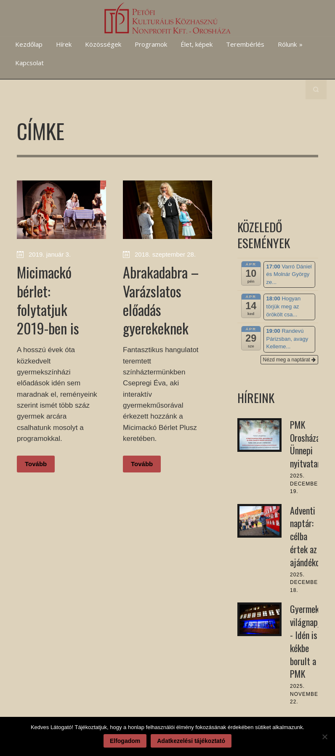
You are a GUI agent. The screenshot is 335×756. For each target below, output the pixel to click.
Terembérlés (245, 44)
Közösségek (103, 44)
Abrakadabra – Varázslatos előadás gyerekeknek (161, 300)
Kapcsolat (29, 62)
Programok (151, 44)
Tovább (36, 463)
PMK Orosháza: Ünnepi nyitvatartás (310, 444)
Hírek (64, 44)
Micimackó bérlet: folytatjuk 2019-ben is (48, 300)
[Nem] (324, 736)
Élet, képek (197, 44)
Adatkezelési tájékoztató (191, 740)
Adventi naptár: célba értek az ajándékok (306, 536)
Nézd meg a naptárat (289, 360)
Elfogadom (125, 740)
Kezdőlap (29, 44)
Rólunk (290, 44)
